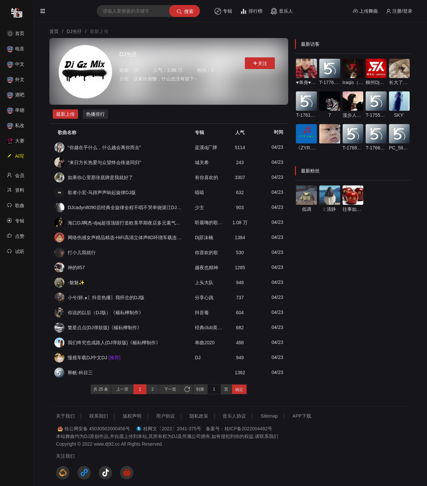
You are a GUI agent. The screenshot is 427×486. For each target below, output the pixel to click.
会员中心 (15, 177)
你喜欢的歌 (206, 252)
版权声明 (132, 416)
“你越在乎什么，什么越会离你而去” (104, 147)
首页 (15, 33)
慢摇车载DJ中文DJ (94, 357)
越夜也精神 (206, 267)
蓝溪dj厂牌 (206, 147)
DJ (197, 357)
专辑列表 (15, 222)
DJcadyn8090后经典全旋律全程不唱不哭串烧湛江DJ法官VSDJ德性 (125, 207)
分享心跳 (204, 297)
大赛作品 (15, 142)
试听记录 (15, 253)
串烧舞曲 (15, 112)
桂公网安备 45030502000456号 (97, 428)
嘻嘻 (199, 192)
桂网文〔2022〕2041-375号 (172, 428)
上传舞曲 (365, 11)
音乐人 (282, 11)
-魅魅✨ (76, 282)
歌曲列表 (15, 207)
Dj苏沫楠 (204, 237)
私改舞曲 (15, 127)
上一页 (122, 389)
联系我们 (98, 416)
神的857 (76, 267)
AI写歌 (15, 158)
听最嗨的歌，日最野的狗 (210, 222)
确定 (239, 389)
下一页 (170, 389)
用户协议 (165, 416)
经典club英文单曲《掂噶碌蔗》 (210, 327)
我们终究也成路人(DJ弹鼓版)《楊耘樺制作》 (114, 342)
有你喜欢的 (206, 177)
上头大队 (204, 282)
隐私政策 (198, 416)
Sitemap (269, 416)
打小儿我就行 (82, 252)
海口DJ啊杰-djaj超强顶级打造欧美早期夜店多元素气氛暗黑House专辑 (125, 222)
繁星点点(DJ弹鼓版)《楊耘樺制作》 (105, 327)
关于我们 (65, 416)
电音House (15, 50)
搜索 (184, 11)
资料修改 (15, 192)
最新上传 (65, 114)
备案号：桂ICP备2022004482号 (239, 428)
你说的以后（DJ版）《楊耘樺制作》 (105, 312)
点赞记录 (15, 238)
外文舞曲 (15, 81)
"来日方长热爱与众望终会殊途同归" (104, 162)
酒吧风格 (15, 96)
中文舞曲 (15, 66)
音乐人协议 (234, 416)
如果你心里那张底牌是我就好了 (100, 177)
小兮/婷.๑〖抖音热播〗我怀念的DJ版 (106, 297)
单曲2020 (205, 342)
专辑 (223, 11)
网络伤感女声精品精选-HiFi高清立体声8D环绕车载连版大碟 (125, 237)
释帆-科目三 (80, 372)
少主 (199, 207)
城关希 (202, 162)
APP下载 (302, 416)
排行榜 (251, 11)
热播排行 (95, 114)
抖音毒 (202, 312)
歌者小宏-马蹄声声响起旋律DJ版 (102, 192)
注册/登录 (399, 11)
